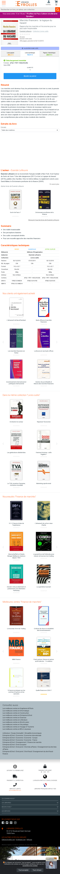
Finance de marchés (34, 742)
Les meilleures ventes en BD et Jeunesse (17, 729)
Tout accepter (24, 870)
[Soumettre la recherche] (57, 9)
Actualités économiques (33, 733)
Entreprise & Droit (9, 735)
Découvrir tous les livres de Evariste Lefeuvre (43, 220)
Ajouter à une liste (30, 48)
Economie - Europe (30, 738)
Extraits (3, 127)
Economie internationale (32, 735)
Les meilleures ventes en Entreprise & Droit (17, 715)
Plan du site (33, 844)
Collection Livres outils (40, 31)
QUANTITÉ (30, 67)
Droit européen (21, 744)
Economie (19, 735)
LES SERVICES (30, 811)
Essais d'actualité (17, 733)
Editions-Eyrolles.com (8, 839)
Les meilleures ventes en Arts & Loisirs (16, 722)
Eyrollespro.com (21, 839)
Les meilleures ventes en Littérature (15, 720)
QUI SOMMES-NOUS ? (8, 798)
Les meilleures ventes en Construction (16, 713)
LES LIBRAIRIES (30, 802)
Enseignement (21, 742)
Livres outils (35, 258)
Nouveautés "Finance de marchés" (19, 496)
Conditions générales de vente (20, 844)
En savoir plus (54, 184)
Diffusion (29, 839)
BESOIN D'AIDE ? (30, 807)
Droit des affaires (31, 747)
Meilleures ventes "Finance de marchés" (22, 602)
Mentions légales (6, 844)
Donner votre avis (26, 39)
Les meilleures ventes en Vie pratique (15, 724)
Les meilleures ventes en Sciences (14, 717)
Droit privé (19, 747)
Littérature (6, 733)
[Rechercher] (27, 9)
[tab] (10, 54)
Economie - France (30, 740)
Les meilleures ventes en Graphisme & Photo (18, 708)
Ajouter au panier (30, 76)
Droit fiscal (28, 751)
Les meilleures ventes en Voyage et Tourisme (18, 727)
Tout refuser (37, 870)
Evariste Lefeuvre (25, 31)
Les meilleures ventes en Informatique (16, 711)
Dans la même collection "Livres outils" (21, 395)
